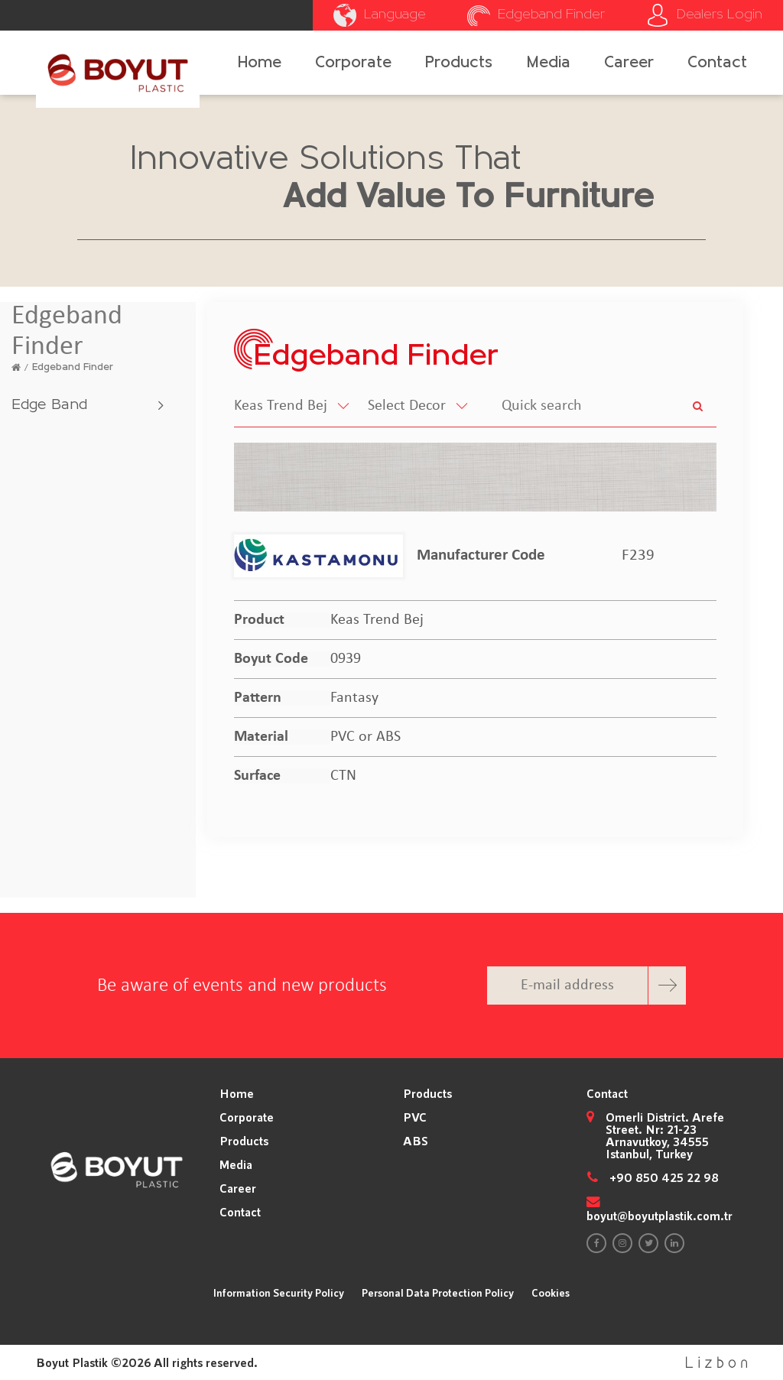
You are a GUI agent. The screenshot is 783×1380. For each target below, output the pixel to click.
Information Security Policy (278, 1292)
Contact (717, 63)
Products (458, 63)
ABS (415, 1141)
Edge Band (49, 405)
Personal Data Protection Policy (438, 1292)
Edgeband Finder (72, 367)
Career (629, 63)
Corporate (353, 63)
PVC (415, 1117)
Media (548, 63)
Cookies (550, 1292)
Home (259, 63)
